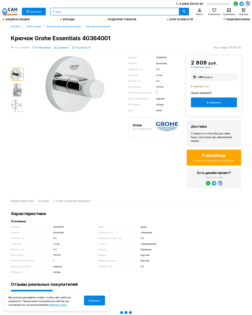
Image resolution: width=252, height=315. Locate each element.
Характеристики (22, 201)
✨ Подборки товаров (120, 19)
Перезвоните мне (218, 3)
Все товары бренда (142, 129)
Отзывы (43, 201)
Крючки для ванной (98, 26)
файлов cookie (58, 304)
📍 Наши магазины (236, 19)
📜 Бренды (67, 19)
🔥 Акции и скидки (16, 19)
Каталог (16, 26)
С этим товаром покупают (72, 201)
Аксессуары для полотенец (64, 26)
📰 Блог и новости (179, 19)
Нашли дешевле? (201, 93)
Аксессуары (33, 26)
